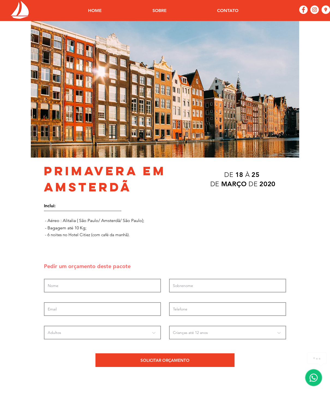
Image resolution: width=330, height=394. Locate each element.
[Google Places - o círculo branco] (326, 9)
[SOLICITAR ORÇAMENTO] (165, 360)
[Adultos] (102, 332)
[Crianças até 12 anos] (227, 332)
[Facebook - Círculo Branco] (303, 9)
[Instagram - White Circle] (314, 9)
